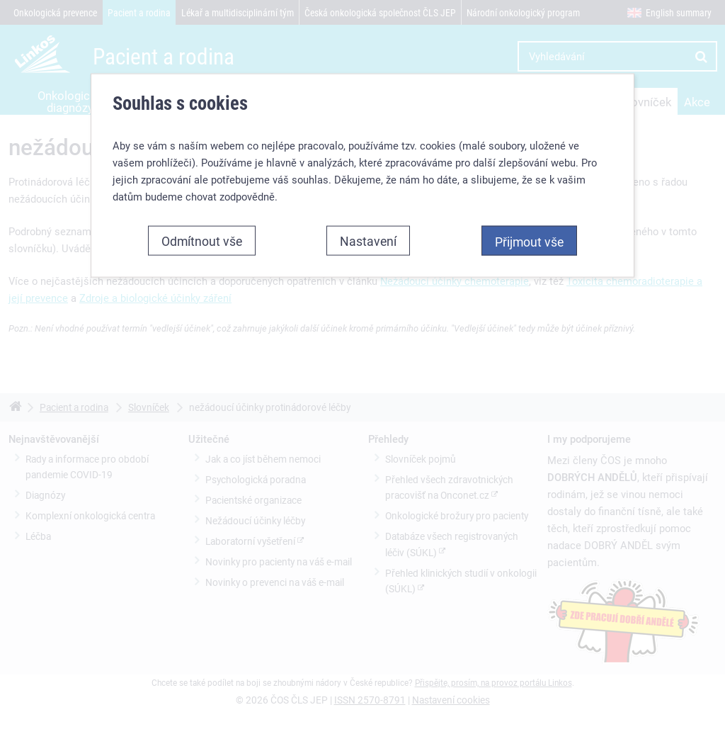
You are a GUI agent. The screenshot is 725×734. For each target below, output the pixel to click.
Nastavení (368, 240)
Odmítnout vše (201, 240)
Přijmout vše (529, 241)
